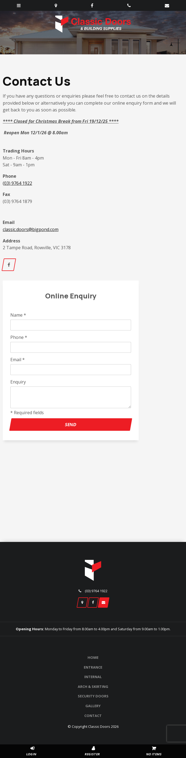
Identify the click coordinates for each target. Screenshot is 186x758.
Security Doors (93, 696)
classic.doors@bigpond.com (30, 229)
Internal (93, 676)
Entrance (93, 667)
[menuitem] (93, 658)
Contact (93, 715)
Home (93, 657)
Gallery (93, 705)
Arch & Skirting (93, 686)
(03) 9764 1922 (17, 183)
